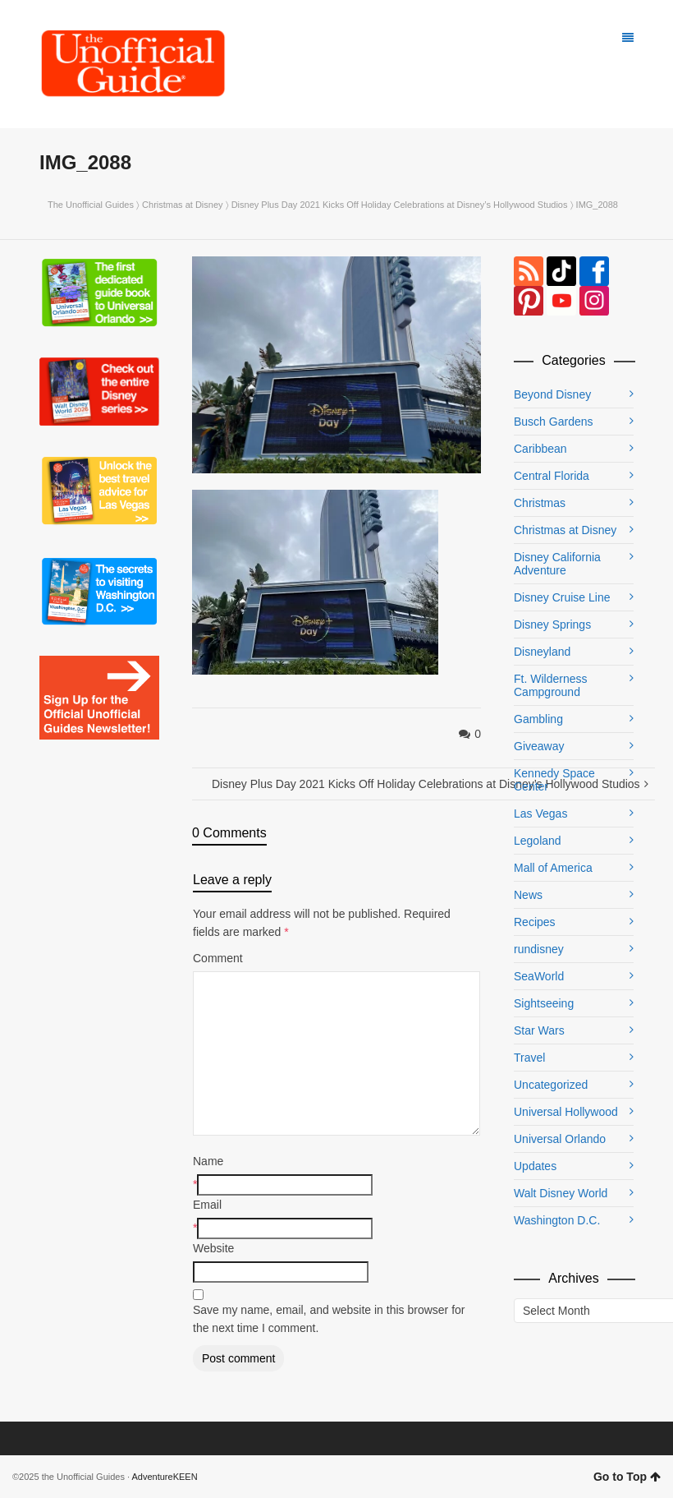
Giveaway (539, 746)
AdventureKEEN (165, 1477)
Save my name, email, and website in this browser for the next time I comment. (329, 1318)
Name (208, 1161)
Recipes (535, 922)
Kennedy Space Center (554, 780)
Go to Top (627, 1476)
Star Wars (539, 1030)
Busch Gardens (553, 421)
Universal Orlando (560, 1138)
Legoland (537, 840)
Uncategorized (551, 1084)
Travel (529, 1057)
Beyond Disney (552, 394)
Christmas (539, 502)
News (528, 894)
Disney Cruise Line (562, 597)
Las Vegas (540, 813)
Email (207, 1204)
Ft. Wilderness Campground (550, 685)
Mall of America (553, 867)
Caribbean (540, 448)
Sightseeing (544, 1003)
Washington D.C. (557, 1220)
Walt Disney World (560, 1193)
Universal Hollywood (566, 1111)
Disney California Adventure (557, 564)
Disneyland (542, 651)
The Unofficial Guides (91, 205)
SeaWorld (539, 976)
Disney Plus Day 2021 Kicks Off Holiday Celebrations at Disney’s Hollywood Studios (399, 205)
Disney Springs (552, 624)
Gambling (538, 719)
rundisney (539, 949)
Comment (218, 958)
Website (213, 1248)
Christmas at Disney (182, 205)
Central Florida (551, 475)
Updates (535, 1166)
